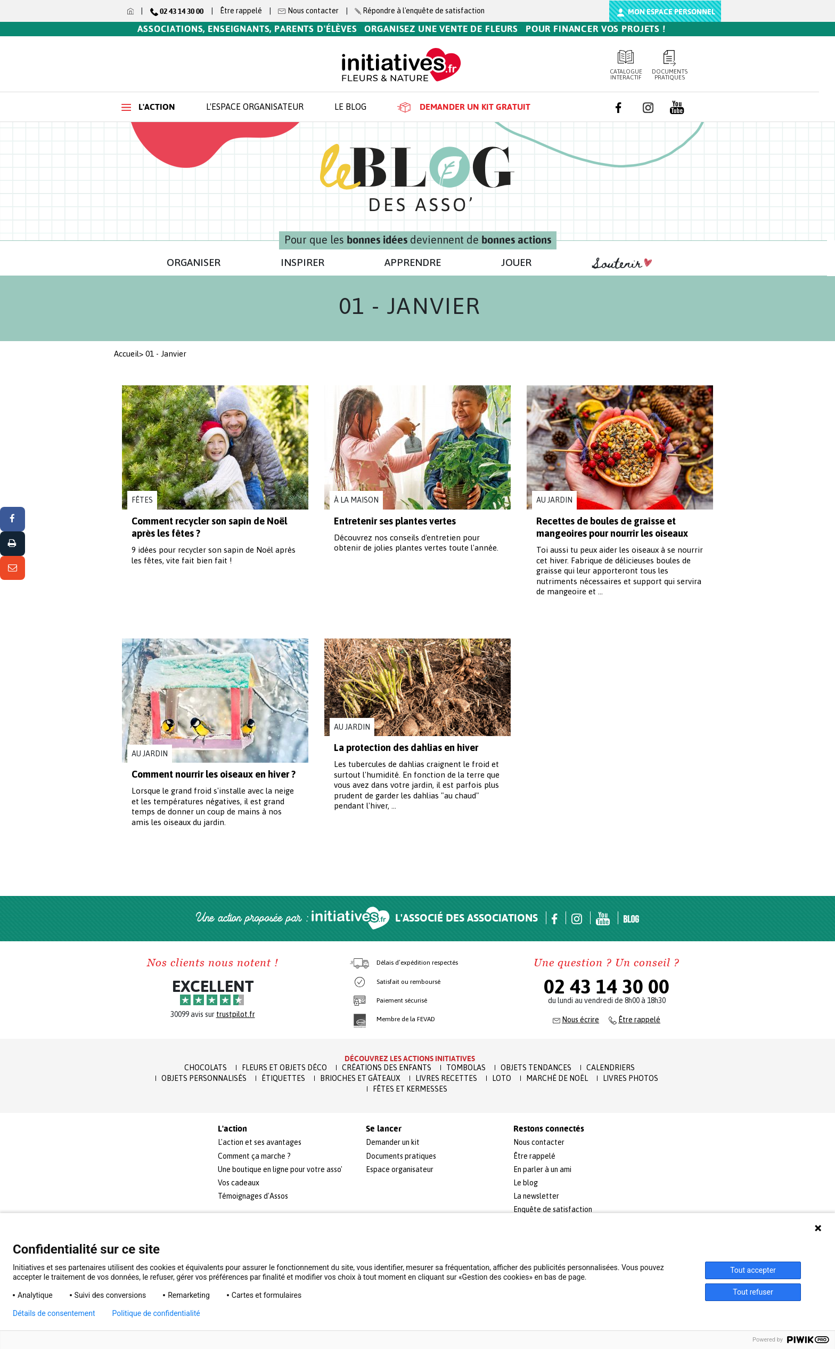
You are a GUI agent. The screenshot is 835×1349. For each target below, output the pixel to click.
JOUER (516, 262)
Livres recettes (446, 1078)
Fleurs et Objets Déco (284, 1067)
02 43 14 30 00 (606, 987)
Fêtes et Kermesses (410, 1089)
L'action (148, 107)
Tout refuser (753, 1292)
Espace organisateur (399, 1169)
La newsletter (536, 1196)
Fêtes (142, 500)
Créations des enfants (386, 1067)
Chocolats (205, 1067)
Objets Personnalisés (204, 1078)
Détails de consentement (54, 1313)
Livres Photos (630, 1078)
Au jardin (554, 500)
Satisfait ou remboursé (408, 982)
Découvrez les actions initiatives (410, 1058)
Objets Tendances (536, 1067)
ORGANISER (193, 262)
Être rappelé (241, 10)
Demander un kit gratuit (463, 107)
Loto (501, 1078)
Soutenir (622, 263)
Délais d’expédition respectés (417, 962)
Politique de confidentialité (156, 1313)
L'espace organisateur (255, 106)
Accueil (126, 353)
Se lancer (384, 1129)
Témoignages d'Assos (253, 1196)
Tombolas (466, 1067)
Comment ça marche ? (254, 1156)
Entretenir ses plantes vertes (395, 521)
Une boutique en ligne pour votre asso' (280, 1169)
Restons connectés (548, 1129)
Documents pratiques (670, 65)
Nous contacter (538, 1142)
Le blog (350, 106)
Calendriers (610, 1067)
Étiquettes (283, 1078)
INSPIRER (302, 262)
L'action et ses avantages (259, 1142)
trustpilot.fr (235, 1014)
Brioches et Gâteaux (360, 1078)
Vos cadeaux (238, 1182)
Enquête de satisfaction (552, 1209)
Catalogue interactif (625, 65)
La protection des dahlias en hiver (406, 747)
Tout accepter (753, 1270)
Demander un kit (393, 1142)
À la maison (356, 500)
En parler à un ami (542, 1169)
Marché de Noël (557, 1078)
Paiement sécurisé (401, 1000)
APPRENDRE (412, 262)
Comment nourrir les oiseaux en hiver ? (214, 774)
